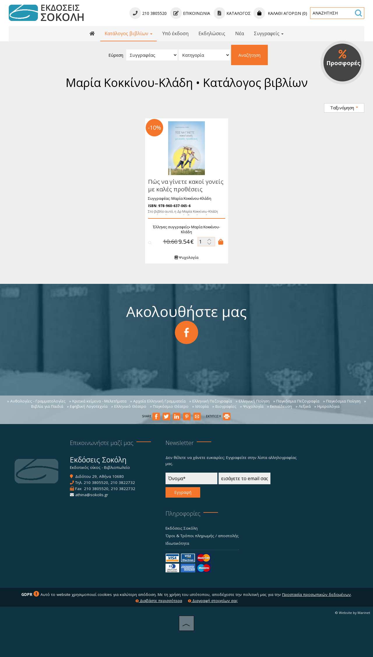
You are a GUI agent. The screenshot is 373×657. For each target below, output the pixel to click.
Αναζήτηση (249, 55)
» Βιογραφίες (224, 406)
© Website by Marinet (352, 612)
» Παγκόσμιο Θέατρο (169, 406)
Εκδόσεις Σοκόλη (182, 528)
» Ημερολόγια (326, 406)
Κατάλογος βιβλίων (128, 33)
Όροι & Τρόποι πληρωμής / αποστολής (202, 535)
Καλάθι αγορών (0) (280, 13)
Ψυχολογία (184, 257)
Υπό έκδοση (175, 33)
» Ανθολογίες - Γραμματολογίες (36, 401)
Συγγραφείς (269, 33)
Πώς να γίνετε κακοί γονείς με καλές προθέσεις (183, 185)
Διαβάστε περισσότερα (159, 600)
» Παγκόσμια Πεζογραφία (296, 401)
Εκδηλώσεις (211, 33)
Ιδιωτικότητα (177, 543)
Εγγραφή (182, 492)
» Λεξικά (303, 406)
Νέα (239, 33)
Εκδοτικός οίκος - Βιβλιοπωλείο (100, 467)
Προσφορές (343, 58)
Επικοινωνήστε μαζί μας (101, 443)
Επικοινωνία (190, 13)
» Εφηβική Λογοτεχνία (87, 406)
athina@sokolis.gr (91, 494)
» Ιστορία (200, 406)
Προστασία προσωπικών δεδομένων (316, 594)
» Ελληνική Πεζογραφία (210, 401)
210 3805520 (96, 482)
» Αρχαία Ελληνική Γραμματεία (158, 401)
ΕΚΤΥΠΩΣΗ (218, 416)
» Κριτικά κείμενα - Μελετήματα (97, 401)
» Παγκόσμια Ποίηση (341, 401)
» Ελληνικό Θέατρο (128, 406)
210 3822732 (122, 482)
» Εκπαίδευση (279, 406)
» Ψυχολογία (251, 406)
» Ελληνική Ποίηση (252, 401)
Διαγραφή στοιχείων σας (213, 600)
